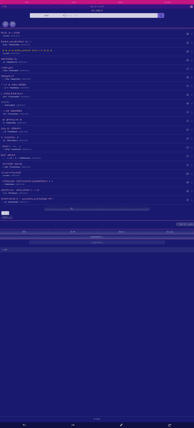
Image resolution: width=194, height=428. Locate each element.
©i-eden (97, 419)
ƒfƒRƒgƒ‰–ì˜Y (7, 76)
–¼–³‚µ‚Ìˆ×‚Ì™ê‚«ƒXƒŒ (11, 173)
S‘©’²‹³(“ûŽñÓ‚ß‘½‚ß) (11, 164)
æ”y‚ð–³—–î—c (11, 146)
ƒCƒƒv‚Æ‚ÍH (97, 10)
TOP (4, 7)
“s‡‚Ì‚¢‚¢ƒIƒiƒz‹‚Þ (10, 137)
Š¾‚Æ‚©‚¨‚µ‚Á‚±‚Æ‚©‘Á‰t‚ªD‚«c (16, 42)
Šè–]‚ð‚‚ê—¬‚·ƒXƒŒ (10, 33)
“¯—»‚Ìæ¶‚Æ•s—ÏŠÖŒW (13, 85)
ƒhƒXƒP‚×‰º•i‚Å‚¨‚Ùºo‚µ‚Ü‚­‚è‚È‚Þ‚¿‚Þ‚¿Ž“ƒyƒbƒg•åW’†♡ (27, 199)
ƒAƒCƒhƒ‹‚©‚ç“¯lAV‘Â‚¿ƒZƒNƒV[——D (20, 190)
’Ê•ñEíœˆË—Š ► (187, 224)
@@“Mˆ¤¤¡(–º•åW (11, 120)
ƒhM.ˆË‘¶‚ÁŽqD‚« (9, 59)
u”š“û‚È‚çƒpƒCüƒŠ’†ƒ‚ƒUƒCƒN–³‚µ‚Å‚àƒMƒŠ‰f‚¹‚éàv (27, 181)
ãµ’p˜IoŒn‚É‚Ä (8, 155)
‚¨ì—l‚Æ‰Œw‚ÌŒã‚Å (11, 111)
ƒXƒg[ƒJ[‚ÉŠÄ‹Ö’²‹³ (11, 128)
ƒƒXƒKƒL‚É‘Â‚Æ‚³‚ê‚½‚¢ (12, 94)
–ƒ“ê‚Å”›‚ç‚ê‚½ (7, 68)
